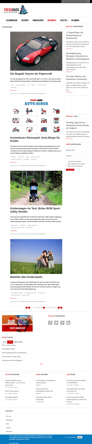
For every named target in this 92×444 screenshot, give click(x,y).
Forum (10, 342)
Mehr (41, 364)
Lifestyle (64, 20)
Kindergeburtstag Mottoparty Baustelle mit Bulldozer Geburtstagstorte (77, 56)
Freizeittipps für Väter (30, 293)
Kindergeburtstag (15, 295)
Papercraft (13, 87)
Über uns (8, 416)
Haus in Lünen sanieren (9, 345)
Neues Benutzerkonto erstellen (76, 164)
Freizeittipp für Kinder (17, 293)
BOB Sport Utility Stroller (17, 227)
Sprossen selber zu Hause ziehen (11, 356)
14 (51, 307)
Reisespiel (33, 159)
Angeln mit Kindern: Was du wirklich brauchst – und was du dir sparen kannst (15, 383)
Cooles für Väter (41, 85)
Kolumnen (76, 20)
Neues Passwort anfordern (75, 166)
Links (7, 424)
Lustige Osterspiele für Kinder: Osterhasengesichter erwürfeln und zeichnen (76, 399)
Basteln (34, 85)
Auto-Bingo (26, 159)
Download (20, 157)
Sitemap (8, 427)
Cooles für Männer (21, 85)
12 (46, 307)
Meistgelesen (18, 342)
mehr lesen (69, 48)
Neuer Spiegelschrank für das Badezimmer (14, 352)
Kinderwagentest (32, 225)
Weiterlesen (13, 90)
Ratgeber (25, 20)
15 (54, 307)
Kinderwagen (14, 225)
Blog (4, 342)
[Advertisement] (64, 8)
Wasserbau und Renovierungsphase (12, 360)
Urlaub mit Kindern (16, 159)
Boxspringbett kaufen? (8, 349)
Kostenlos (13, 157)
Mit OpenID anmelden (74, 161)
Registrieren (42, 93)
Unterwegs (52, 20)
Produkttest (23, 225)
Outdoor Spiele (26, 295)
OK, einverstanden (70, 437)
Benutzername (70, 150)
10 (41, 307)
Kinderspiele (41, 293)
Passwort (69, 156)
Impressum (9, 431)
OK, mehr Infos (13, 443)
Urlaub (27, 157)
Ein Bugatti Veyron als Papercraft (31, 73)
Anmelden (33, 93)
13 (49, 307)
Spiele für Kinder (35, 157)
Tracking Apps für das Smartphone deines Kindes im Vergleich (77, 125)
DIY (29, 85)
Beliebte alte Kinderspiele (26, 277)
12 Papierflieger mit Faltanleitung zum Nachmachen (74, 35)
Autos (12, 85)
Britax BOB (29, 227)
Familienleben (39, 20)
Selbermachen (12, 20)
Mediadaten (9, 420)
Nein (79, 437)
